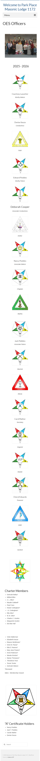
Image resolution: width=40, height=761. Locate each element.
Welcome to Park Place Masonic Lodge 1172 (20, 7)
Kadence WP (11, 757)
